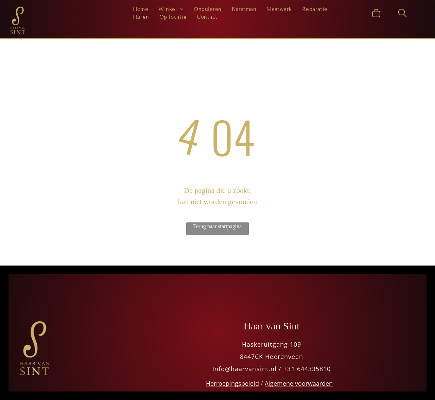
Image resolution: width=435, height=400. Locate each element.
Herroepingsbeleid (232, 383)
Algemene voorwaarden (299, 383)
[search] (402, 13)
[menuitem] (141, 9)
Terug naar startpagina (217, 226)
